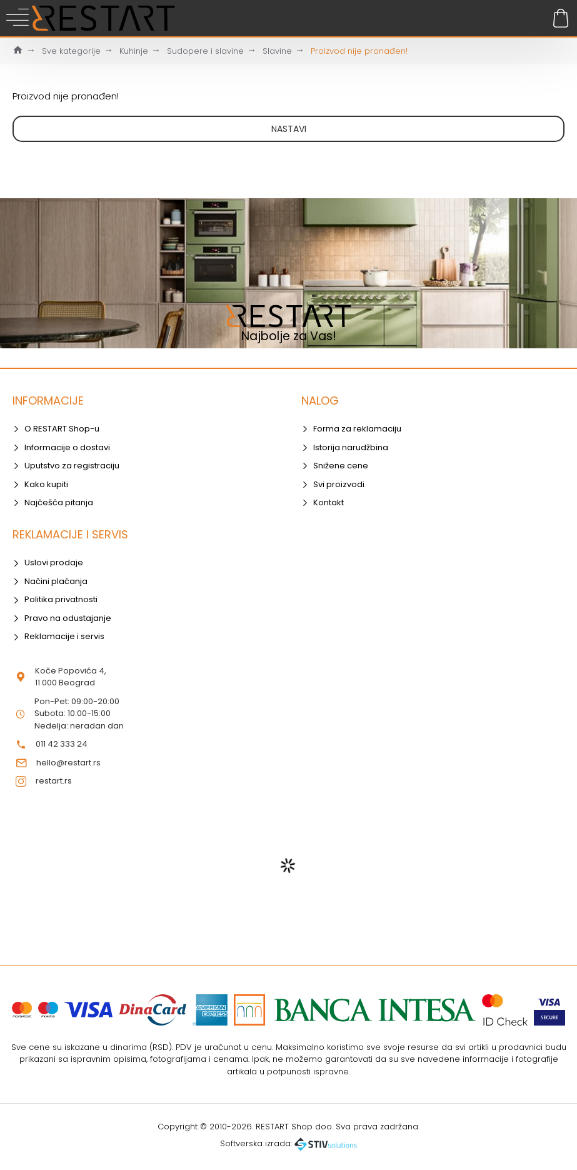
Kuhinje (133, 51)
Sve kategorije (71, 51)
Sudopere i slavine (205, 51)
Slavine (277, 51)
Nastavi (288, 129)
